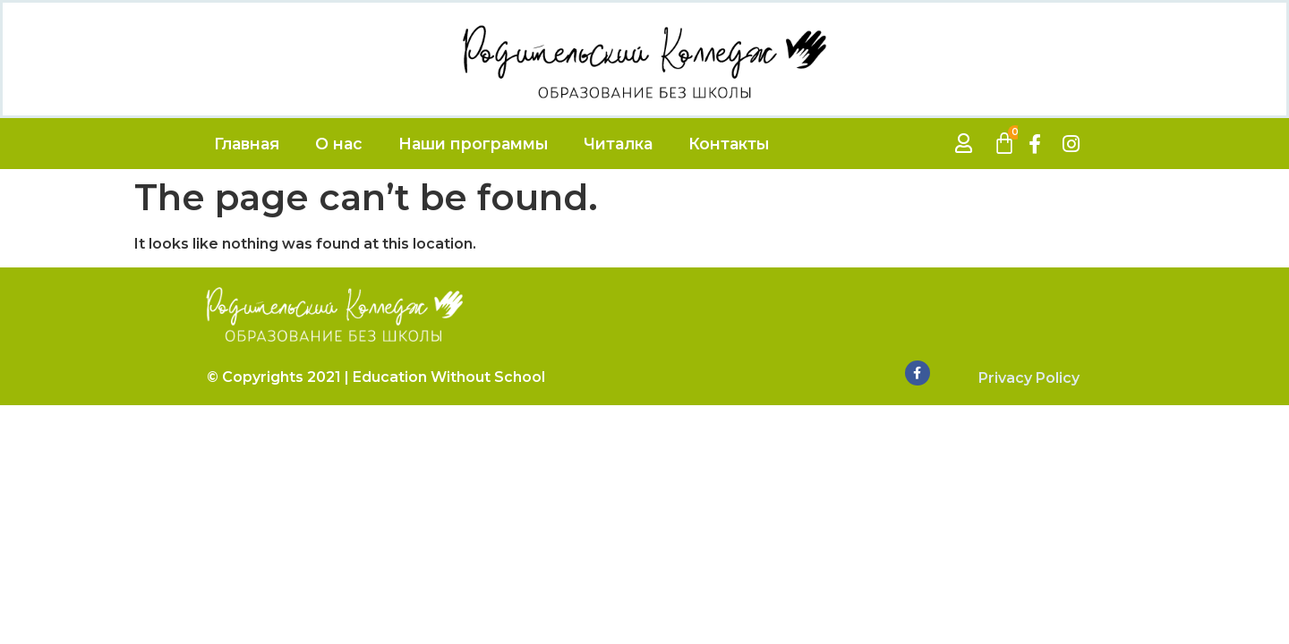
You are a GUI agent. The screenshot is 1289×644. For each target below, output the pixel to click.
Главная (246, 143)
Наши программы (473, 143)
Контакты (728, 143)
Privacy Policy (1029, 377)
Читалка (618, 143)
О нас (339, 143)
